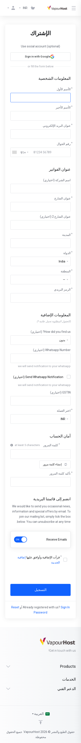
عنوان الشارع (62, 198)
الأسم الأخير (63, 107)
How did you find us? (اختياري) (51, 331)
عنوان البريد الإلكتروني (57, 125)
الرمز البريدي (62, 289)
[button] (40, 56)
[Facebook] (19, 645)
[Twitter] (12, 645)
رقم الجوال (64, 144)
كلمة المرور (50, 445)
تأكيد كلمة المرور (60, 473)
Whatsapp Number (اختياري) (52, 350)
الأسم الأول (64, 89)
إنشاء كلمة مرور (55, 464)
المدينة (66, 235)
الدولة (67, 253)
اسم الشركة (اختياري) (57, 180)
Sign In (65, 607)
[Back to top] (40, 722)
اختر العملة (64, 410)
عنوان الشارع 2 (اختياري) (55, 216)
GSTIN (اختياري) (60, 392)
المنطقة (66, 271)
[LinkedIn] (5, 645)
